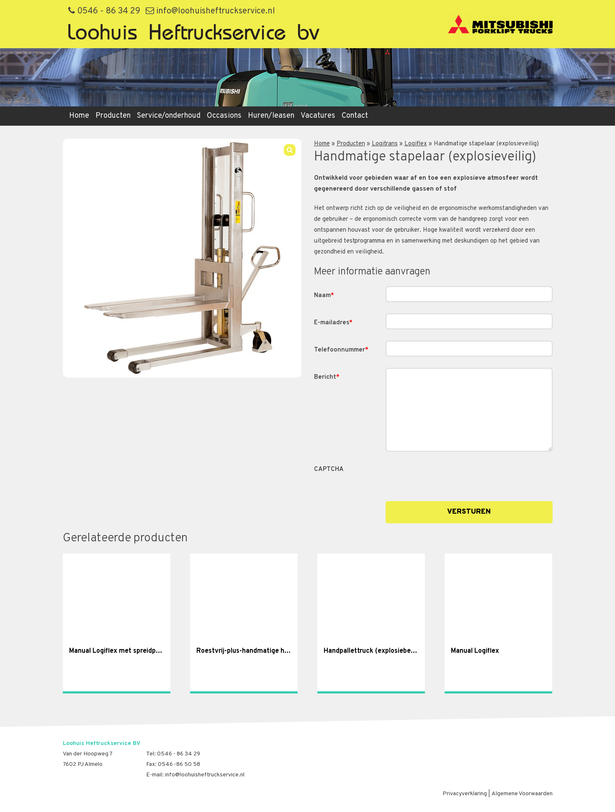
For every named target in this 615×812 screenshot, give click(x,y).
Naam (324, 296)
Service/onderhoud (169, 116)
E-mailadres (333, 323)
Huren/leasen (271, 116)
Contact (355, 116)
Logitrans (385, 144)
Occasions (224, 116)
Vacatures (318, 116)
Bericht (327, 377)
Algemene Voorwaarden (522, 793)
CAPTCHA (329, 469)
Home (79, 116)
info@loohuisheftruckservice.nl (210, 11)
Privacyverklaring (465, 793)
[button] (290, 150)
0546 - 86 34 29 (104, 11)
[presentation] (449, 476)
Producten (113, 116)
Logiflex (415, 144)
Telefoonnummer (341, 350)
